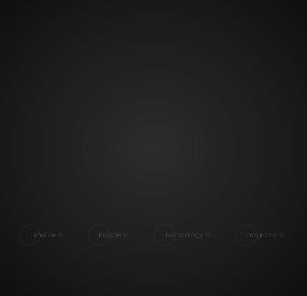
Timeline (43, 235)
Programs (261, 235)
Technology (184, 235)
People (110, 235)
